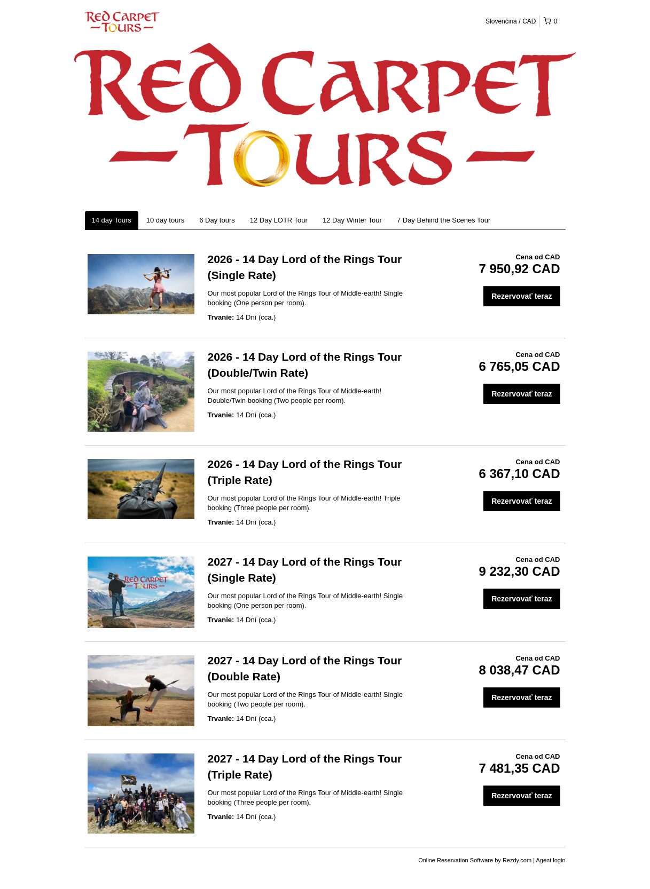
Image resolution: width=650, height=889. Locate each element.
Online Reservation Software (455, 860)
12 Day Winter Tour (352, 220)
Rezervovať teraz (521, 296)
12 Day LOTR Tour (279, 220)
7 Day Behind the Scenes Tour (443, 220)
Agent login (550, 860)
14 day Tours (111, 220)
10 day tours (165, 220)
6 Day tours (216, 220)
